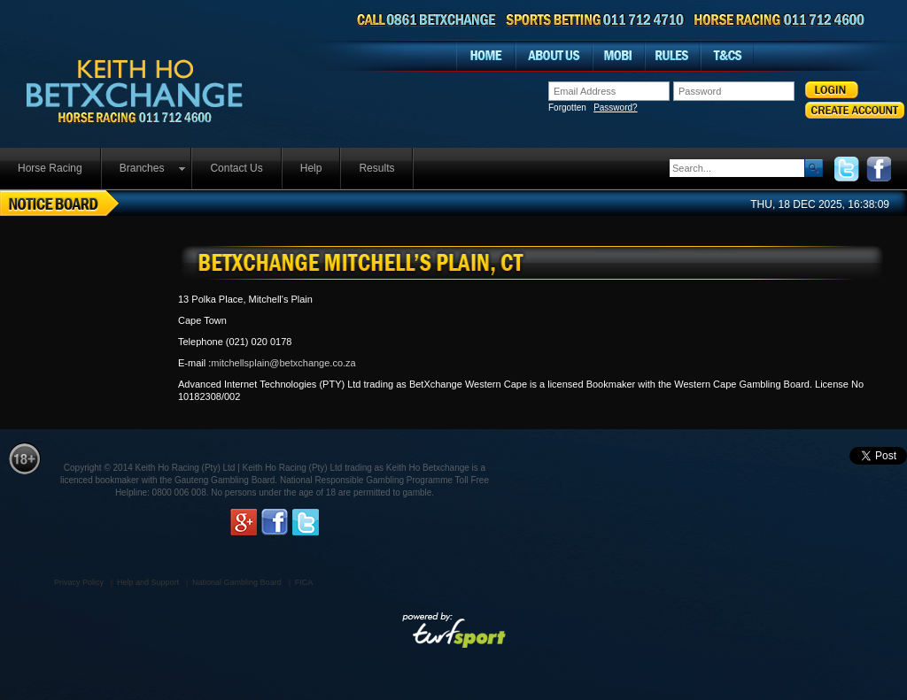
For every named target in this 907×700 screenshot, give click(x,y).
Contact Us (236, 168)
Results (376, 168)
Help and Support (148, 582)
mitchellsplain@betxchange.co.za (283, 363)
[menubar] (207, 168)
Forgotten (593, 108)
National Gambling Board (237, 582)
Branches (142, 168)
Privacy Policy (79, 582)
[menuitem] (51, 168)
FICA (304, 582)
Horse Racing (50, 168)
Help (311, 168)
